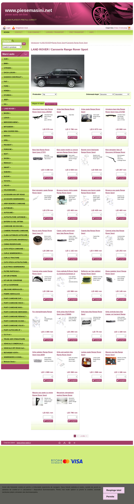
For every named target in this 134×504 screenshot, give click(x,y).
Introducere (35, 43)
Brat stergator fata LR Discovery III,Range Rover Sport (115, 152)
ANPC (91, 32)
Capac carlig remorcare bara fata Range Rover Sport (65, 233)
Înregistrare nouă (22, 28)
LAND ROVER (45, 43)
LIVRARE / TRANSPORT (55, 32)
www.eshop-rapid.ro (24, 443)
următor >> (84, 436)
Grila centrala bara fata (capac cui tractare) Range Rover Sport (115, 314)
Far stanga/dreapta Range (42, 312)
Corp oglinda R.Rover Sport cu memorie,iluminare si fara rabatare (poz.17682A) (67, 273)
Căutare (6, 41)
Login (8, 28)
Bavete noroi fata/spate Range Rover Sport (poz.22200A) (90, 152)
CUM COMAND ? (34, 32)
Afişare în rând (51, 104)
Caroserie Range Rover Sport (77, 43)
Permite (110, 496)
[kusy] (48, 133)
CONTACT (19, 32)
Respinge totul (113, 490)
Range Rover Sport (59, 43)
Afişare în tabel (38, 104)
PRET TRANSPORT (76, 32)
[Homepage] (6, 32)
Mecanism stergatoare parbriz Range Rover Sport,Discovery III (65, 395)
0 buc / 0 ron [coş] (120, 28)
